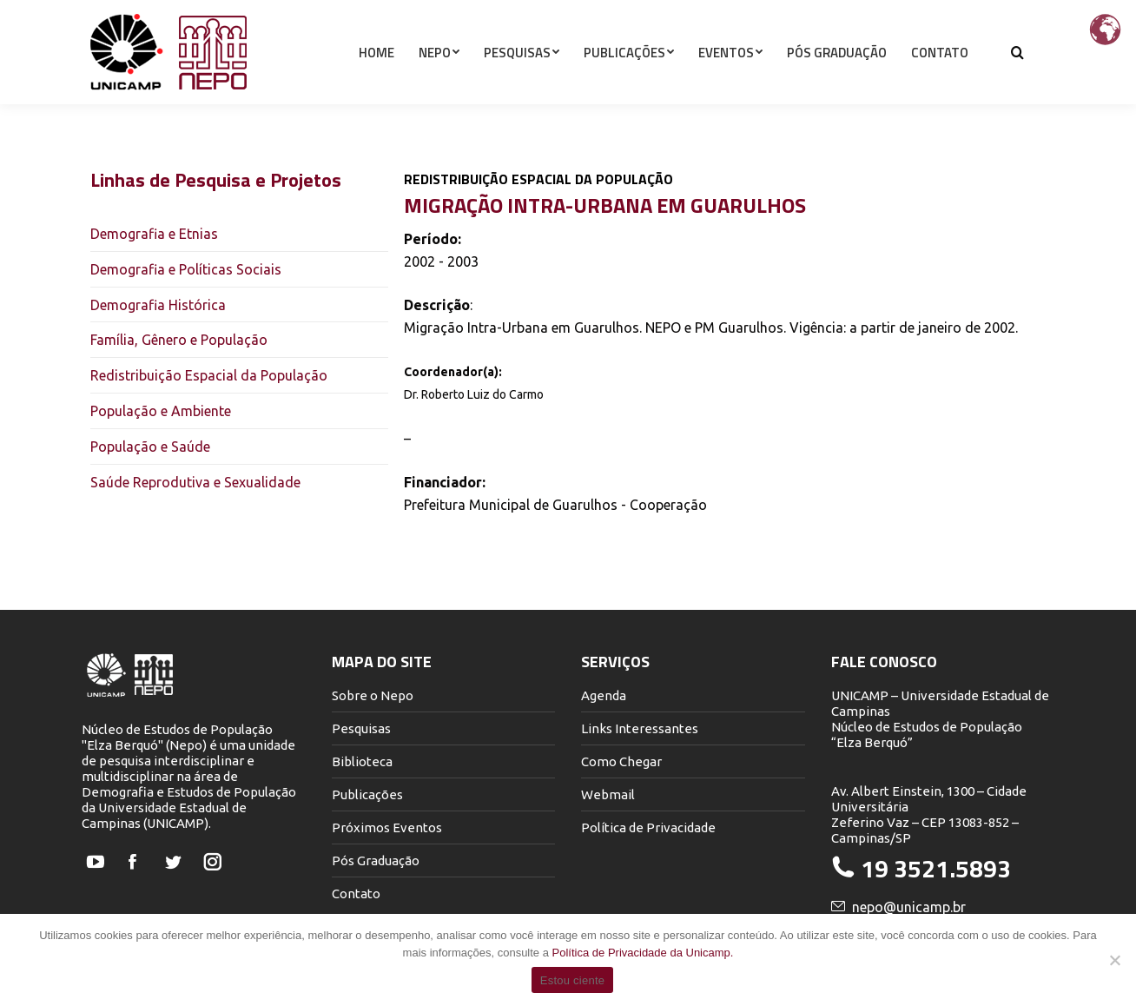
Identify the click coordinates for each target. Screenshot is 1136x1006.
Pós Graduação (375, 860)
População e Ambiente (160, 411)
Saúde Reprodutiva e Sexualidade (195, 482)
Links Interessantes (639, 728)
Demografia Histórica (158, 305)
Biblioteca (362, 761)
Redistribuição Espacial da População (208, 375)
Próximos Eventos (387, 827)
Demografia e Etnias (154, 234)
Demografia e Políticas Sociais (185, 269)
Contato (356, 893)
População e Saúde (150, 446)
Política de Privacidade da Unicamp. (643, 952)
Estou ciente (572, 980)
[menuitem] (376, 83)
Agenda (603, 695)
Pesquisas (361, 728)
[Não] (1114, 960)
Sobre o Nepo (372, 695)
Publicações (367, 794)
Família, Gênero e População (178, 339)
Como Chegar (621, 761)
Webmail (608, 794)
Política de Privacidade (648, 827)
